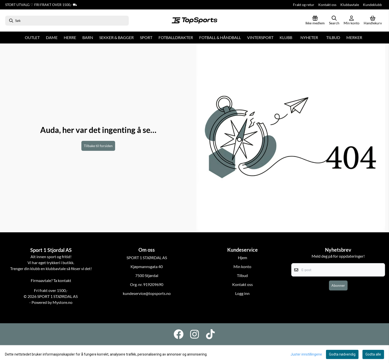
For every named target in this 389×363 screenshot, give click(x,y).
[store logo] (194, 20)
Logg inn (242, 293)
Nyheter (309, 37)
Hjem (242, 257)
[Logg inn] (315, 21)
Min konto (242, 266)
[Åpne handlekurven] (373, 21)
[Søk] (67, 21)
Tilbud (333, 37)
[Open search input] (334, 21)
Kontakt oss (327, 4)
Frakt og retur (303, 4)
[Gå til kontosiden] (351, 21)
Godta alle (373, 354)
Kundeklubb (372, 4)
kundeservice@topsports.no (147, 293)
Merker (354, 37)
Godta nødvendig (342, 354)
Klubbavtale (349, 4)
